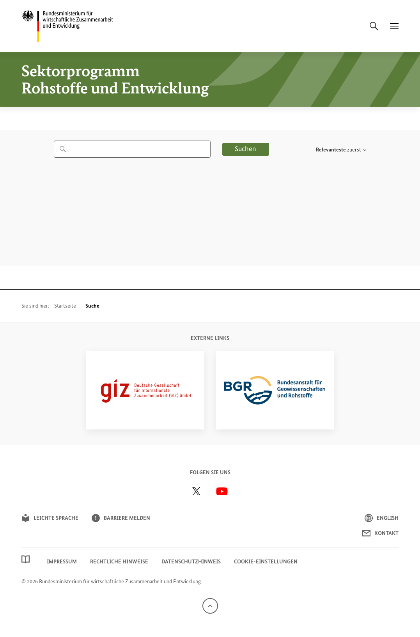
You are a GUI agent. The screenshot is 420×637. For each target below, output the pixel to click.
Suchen (245, 148)
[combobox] (132, 149)
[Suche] (374, 26)
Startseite (65, 306)
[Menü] (394, 26)
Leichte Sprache (49, 518)
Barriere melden (121, 518)
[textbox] (338, 150)
